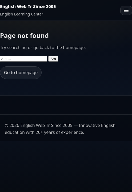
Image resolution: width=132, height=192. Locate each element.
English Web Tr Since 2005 (28, 6)
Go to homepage (21, 72)
